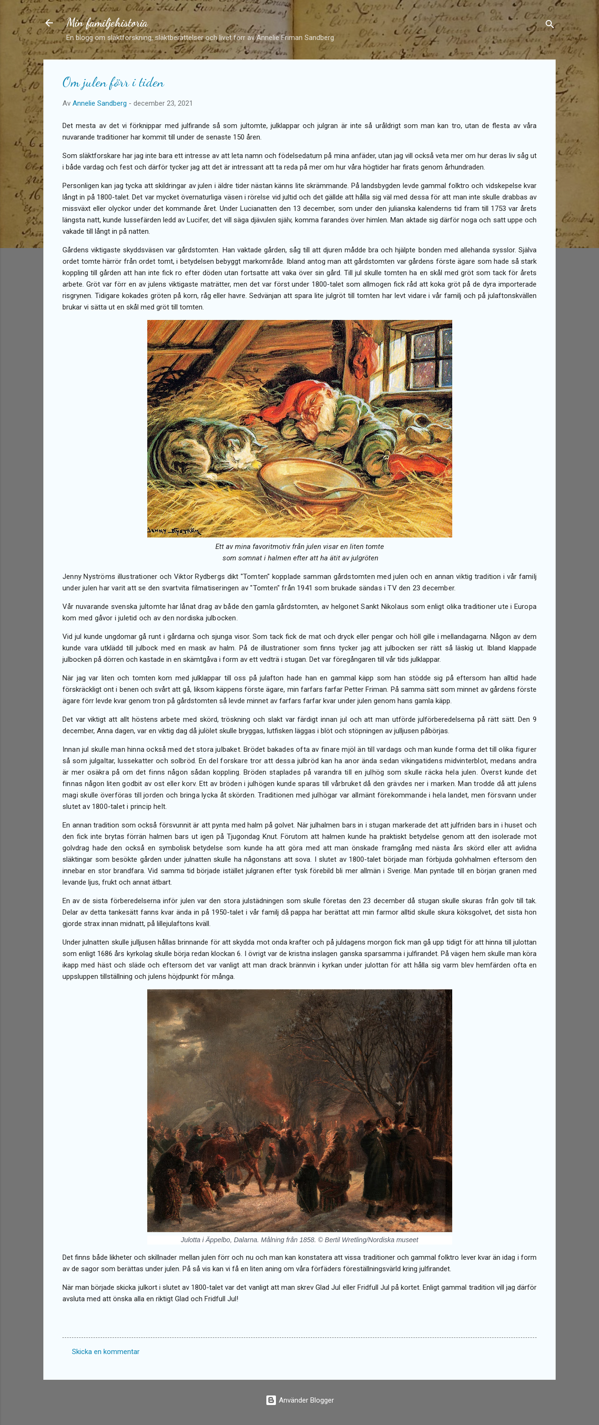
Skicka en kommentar (106, 1351)
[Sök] (550, 25)
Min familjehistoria (107, 23)
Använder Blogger (299, 1400)
